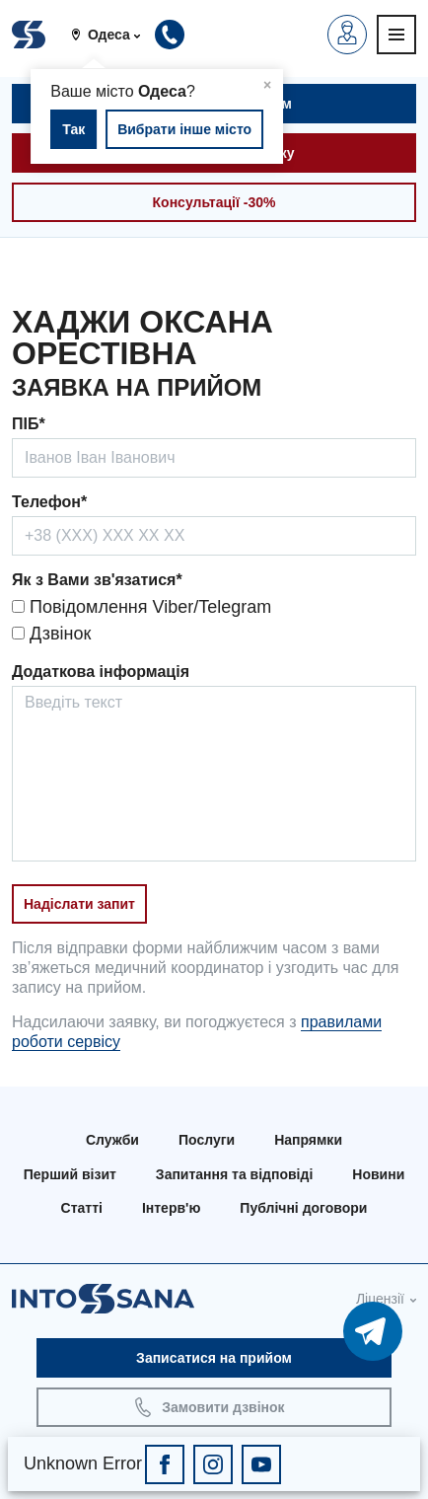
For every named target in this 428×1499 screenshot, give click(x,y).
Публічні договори (303, 1208)
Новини (378, 1174)
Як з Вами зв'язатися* (97, 579)
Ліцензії (380, 1299)
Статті (82, 1208)
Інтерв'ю (171, 1208)
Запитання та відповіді (234, 1174)
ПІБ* (28, 423)
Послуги (206, 1140)
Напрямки (308, 1140)
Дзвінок (51, 633)
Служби (112, 1140)
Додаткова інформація (100, 671)
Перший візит (70, 1174)
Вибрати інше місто (184, 129)
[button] (113, 34)
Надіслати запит (79, 904)
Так (73, 129)
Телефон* (49, 501)
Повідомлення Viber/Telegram (141, 607)
